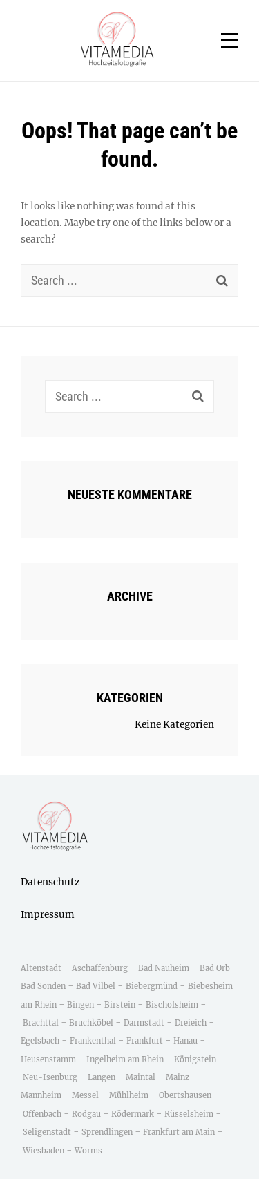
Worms (88, 1151)
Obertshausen (185, 1095)
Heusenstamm (49, 1059)
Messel (85, 1095)
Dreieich (191, 1023)
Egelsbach (40, 1041)
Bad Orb (215, 968)
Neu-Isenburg (50, 1077)
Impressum (48, 915)
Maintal (140, 1077)
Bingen (80, 1005)
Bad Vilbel (95, 986)
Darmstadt (144, 1023)
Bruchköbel (91, 1023)
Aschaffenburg (100, 968)
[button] (117, 40)
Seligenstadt (47, 1132)
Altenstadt (41, 968)
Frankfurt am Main (179, 1132)
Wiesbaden (43, 1151)
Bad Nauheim (163, 968)
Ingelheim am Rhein (125, 1059)
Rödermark (132, 1114)
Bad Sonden (43, 986)
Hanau (185, 1041)
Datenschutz (50, 882)
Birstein (119, 1005)
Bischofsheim (172, 1005)
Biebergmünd (152, 986)
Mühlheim (128, 1095)
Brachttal (41, 1023)
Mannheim (41, 1095)
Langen (101, 1077)
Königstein (195, 1059)
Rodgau (86, 1114)
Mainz (177, 1077)
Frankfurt (144, 1041)
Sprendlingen (107, 1132)
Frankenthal (93, 1041)
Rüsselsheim (188, 1114)
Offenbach (42, 1114)
